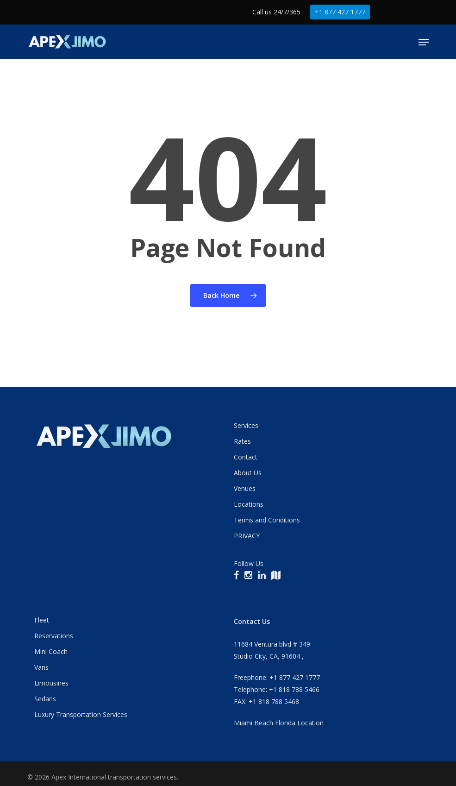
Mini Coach (51, 651)
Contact (245, 457)
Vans (41, 667)
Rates (242, 441)
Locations (248, 504)
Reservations (53, 635)
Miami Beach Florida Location (279, 722)
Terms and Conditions (267, 520)
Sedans (45, 698)
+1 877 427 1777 (340, 11)
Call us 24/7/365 (276, 11)
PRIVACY (247, 535)
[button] (424, 42)
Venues (245, 488)
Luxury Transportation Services (80, 714)
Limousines (51, 683)
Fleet (41, 620)
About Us (248, 472)
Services (246, 425)
